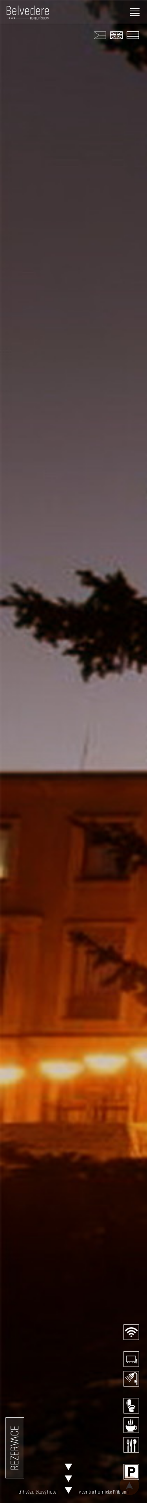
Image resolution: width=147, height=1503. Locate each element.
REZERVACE (15, 1448)
